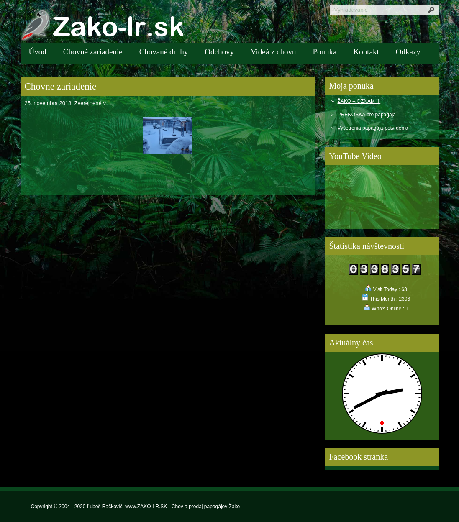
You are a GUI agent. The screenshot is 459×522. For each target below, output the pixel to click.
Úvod (37, 51)
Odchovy (219, 51)
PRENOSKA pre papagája (367, 115)
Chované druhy (163, 51)
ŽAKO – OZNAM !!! (359, 101)
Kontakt (366, 51)
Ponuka (325, 51)
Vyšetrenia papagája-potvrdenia (373, 128)
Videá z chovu (273, 51)
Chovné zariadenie (93, 51)
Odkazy (408, 51)
